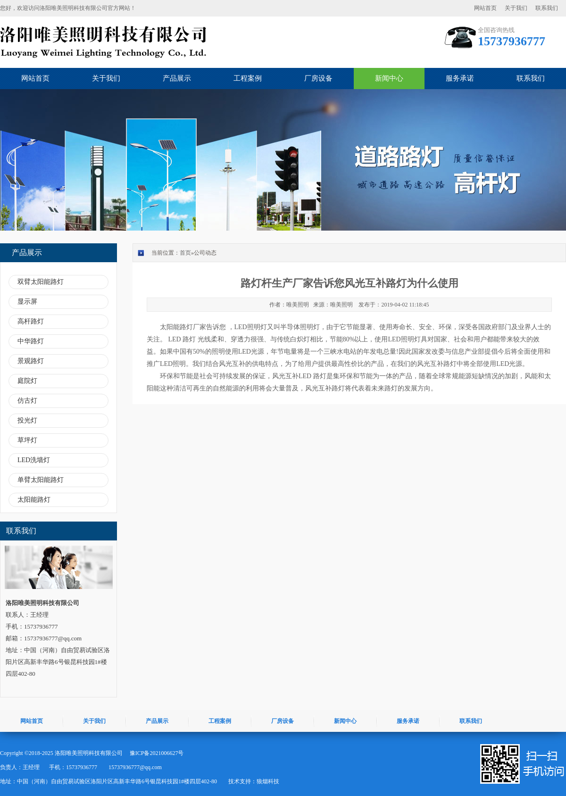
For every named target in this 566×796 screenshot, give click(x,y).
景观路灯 (30, 361)
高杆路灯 (30, 321)
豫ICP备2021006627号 (157, 753)
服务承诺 (460, 78)
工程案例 (247, 78)
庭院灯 (27, 380)
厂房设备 (318, 78)
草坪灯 (27, 440)
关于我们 (516, 8)
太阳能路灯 (33, 499)
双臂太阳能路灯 (40, 281)
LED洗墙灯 (33, 460)
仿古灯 (27, 400)
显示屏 (27, 301)
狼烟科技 (268, 781)
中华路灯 (30, 341)
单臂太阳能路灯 (40, 479)
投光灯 (27, 420)
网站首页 (485, 8)
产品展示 (177, 78)
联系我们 (546, 8)
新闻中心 (389, 78)
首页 (185, 252)
